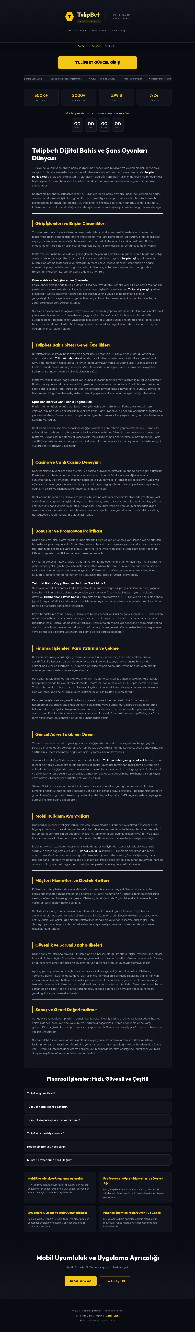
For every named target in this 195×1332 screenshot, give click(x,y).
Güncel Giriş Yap (80, 1281)
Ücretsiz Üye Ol (115, 1281)
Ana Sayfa (83, 46)
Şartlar (117, 1316)
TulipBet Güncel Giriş (97, 62)
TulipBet (96, 46)
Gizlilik (108, 1316)
